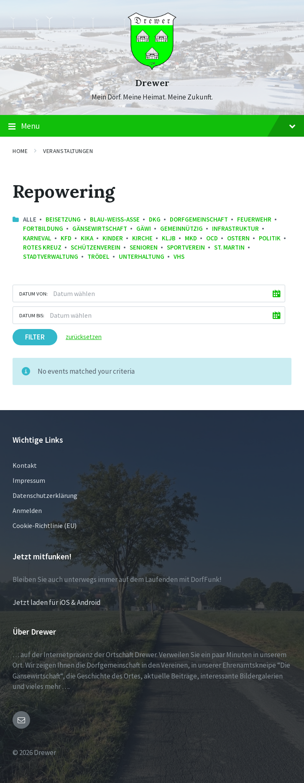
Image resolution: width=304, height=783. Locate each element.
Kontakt (25, 465)
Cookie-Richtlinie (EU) (45, 525)
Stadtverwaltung (50, 256)
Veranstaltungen (68, 151)
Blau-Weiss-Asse (115, 219)
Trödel (98, 256)
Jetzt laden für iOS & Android (57, 602)
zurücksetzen (84, 337)
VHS (179, 256)
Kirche (142, 238)
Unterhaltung (141, 256)
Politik (270, 238)
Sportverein (186, 247)
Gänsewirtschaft (99, 228)
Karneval (37, 238)
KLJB (169, 238)
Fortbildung (43, 228)
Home (20, 151)
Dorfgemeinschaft (199, 219)
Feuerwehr (254, 219)
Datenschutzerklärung (45, 495)
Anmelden (27, 510)
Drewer (152, 83)
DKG (155, 219)
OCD (212, 238)
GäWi (143, 228)
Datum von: (33, 293)
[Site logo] (152, 67)
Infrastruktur (235, 228)
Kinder (112, 238)
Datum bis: (31, 315)
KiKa (87, 238)
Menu (152, 126)
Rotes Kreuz (42, 247)
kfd (66, 238)
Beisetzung (63, 219)
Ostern (238, 238)
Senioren (144, 247)
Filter (35, 337)
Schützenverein (95, 247)
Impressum (29, 480)
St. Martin (229, 247)
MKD (191, 238)
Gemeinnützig (181, 228)
